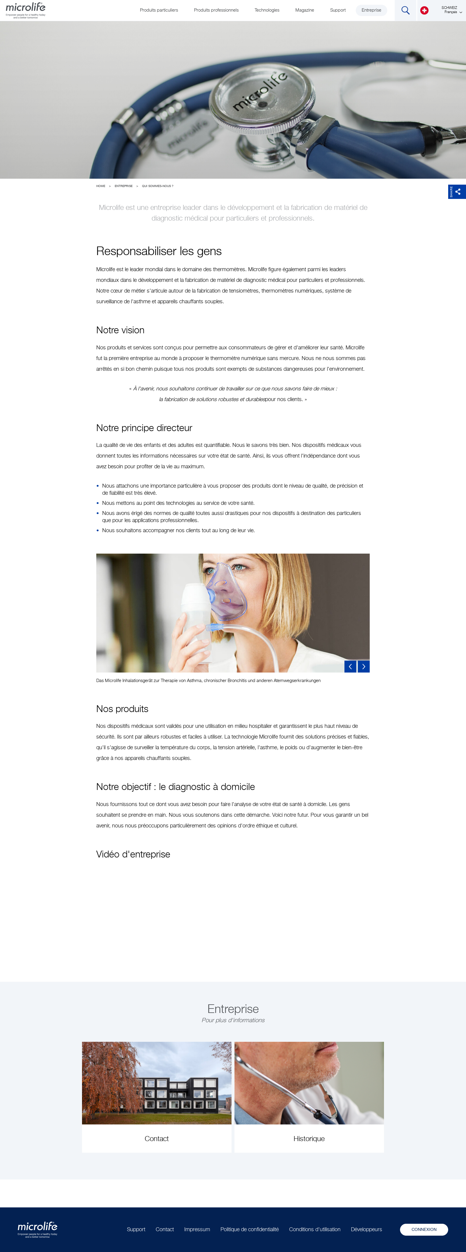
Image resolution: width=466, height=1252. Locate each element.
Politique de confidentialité (250, 1229)
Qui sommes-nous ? (158, 186)
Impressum (197, 1229)
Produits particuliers (159, 10)
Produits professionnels (216, 10)
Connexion (424, 1230)
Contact (165, 1229)
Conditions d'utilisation (315, 1229)
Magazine (304, 10)
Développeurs (366, 1229)
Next (364, 667)
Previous (350, 667)
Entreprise (371, 10)
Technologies (267, 10)
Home (100, 186)
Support (338, 10)
